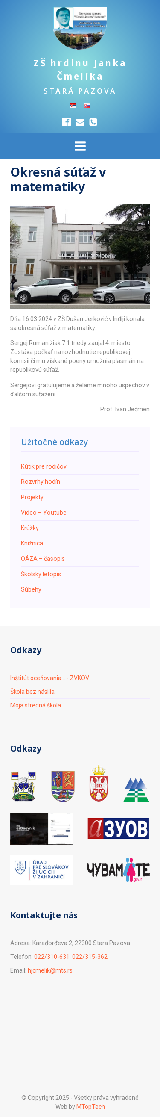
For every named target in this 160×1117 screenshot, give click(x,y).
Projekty (32, 497)
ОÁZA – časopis (43, 558)
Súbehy (31, 589)
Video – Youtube (44, 512)
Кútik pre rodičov (44, 466)
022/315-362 (90, 956)
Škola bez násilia (32, 691)
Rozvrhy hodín (40, 481)
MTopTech (90, 1106)
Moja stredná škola (36, 705)
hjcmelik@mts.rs (50, 970)
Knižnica (32, 543)
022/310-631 (52, 956)
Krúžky (30, 528)
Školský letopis (41, 574)
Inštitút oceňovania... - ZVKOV (50, 678)
